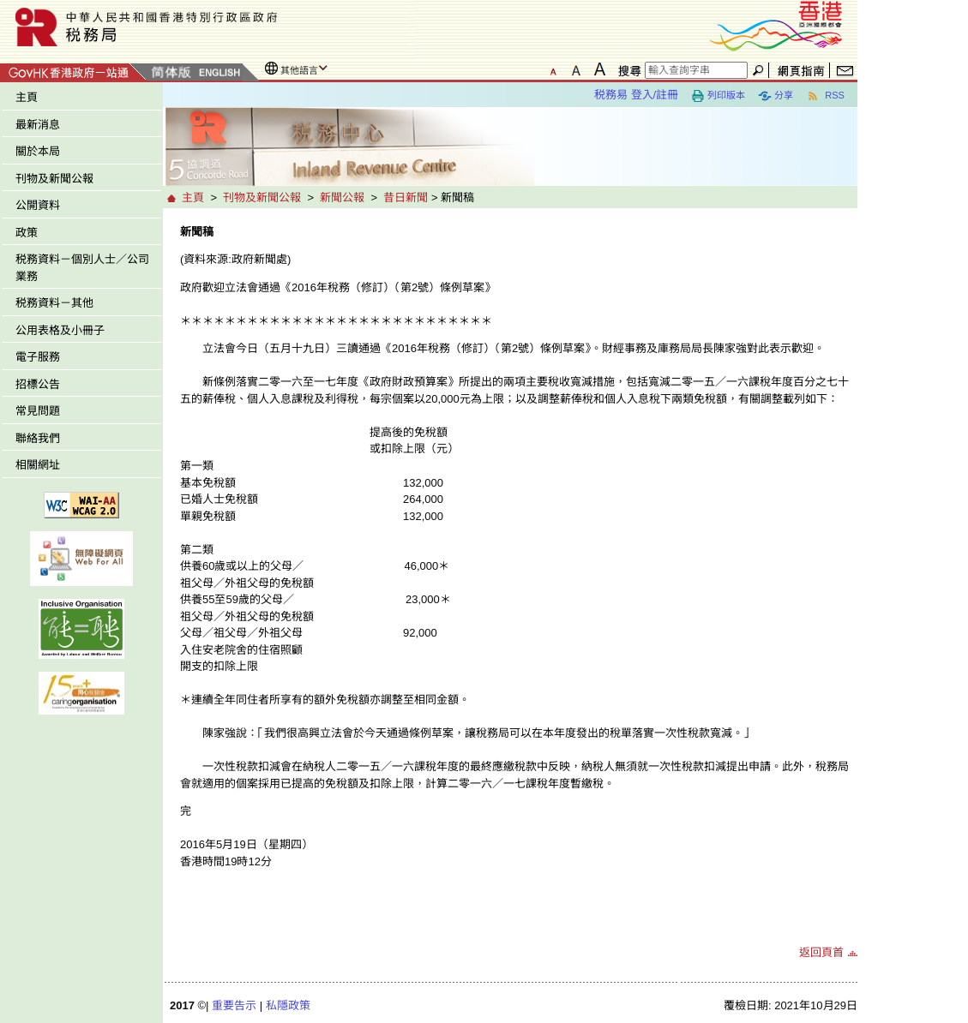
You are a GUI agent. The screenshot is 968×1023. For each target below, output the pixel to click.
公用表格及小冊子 (60, 330)
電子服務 (37, 356)
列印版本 (718, 96)
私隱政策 (288, 1005)
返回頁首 (821, 952)
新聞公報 (342, 197)
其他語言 (299, 70)
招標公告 (37, 384)
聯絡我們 (37, 438)
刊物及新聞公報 (54, 178)
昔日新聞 (405, 197)
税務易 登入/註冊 (636, 94)
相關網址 (37, 464)
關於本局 (37, 151)
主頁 (26, 97)
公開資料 (37, 205)
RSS (825, 96)
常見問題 (37, 410)
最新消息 (37, 124)
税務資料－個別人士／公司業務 (82, 268)
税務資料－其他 (54, 302)
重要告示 (234, 1005)
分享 (775, 96)
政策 (26, 232)
